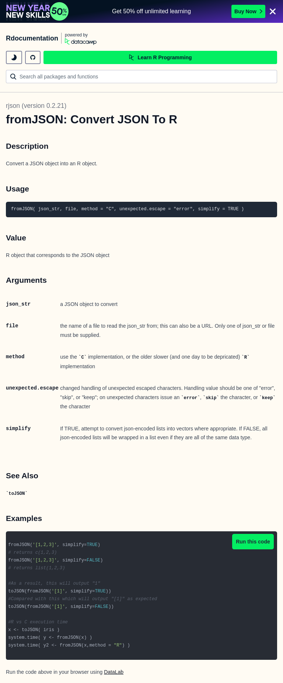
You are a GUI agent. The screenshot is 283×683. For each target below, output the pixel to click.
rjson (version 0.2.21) (36, 105)
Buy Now (248, 11)
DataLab (113, 672)
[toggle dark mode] (14, 57)
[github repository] (33, 57)
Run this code (253, 542)
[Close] (272, 11)
